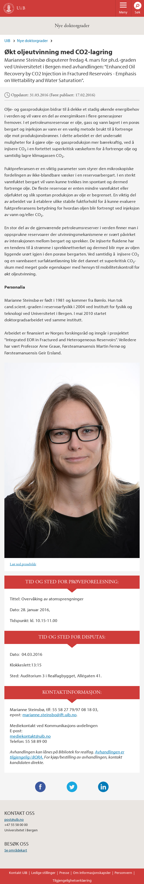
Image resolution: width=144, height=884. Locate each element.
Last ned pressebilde (23, 564)
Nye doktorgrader (72, 25)
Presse (64, 872)
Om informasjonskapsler (92, 872)
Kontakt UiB (18, 872)
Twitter (72, 787)
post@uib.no (14, 819)
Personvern (123, 872)
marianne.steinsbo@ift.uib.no (49, 714)
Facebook (40, 787)
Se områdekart (15, 850)
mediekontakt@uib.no (30, 736)
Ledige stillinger (43, 872)
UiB (7, 40)
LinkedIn (103, 787)
